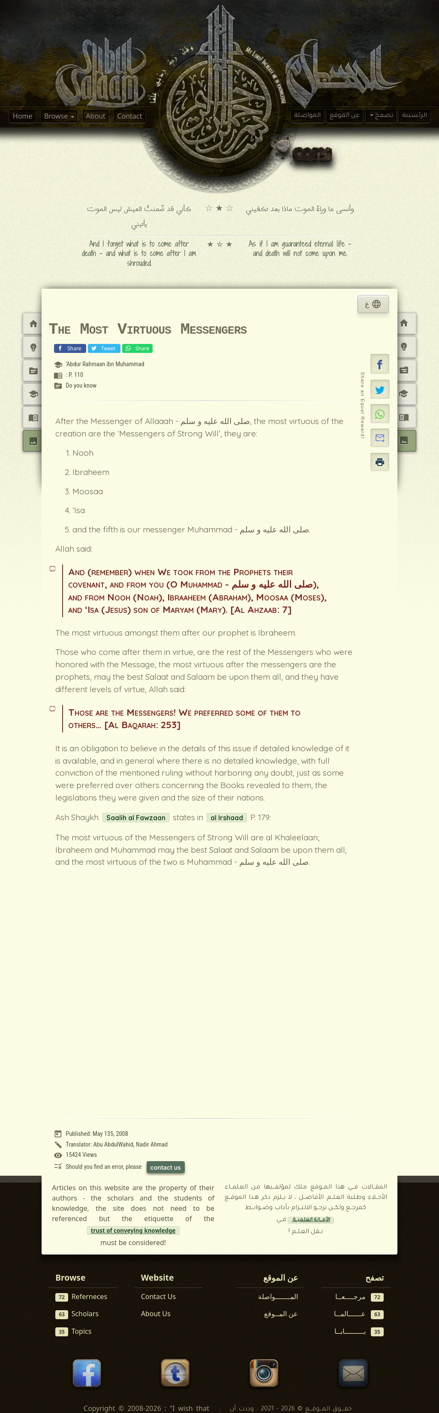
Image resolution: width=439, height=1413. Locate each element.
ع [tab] (373, 304)
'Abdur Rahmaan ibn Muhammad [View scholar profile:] (105, 364)
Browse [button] (56, 116)
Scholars (77, 1314)
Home (23, 116)
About (95, 116)
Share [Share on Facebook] (69, 348)
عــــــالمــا (359, 1314)
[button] (379, 364)
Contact (129, 116)
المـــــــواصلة (278, 1296)
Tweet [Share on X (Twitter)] (103, 348)
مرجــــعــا (359, 1297)
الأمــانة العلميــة (311, 1220)
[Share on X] (380, 388)
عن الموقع (345, 116)
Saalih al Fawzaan (135, 817)
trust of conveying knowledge (133, 1230)
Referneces (81, 1297)
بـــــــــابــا (359, 1331)
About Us (156, 1313)
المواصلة (307, 116)
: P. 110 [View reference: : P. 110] (74, 375)
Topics (73, 1331)
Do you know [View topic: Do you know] (81, 385)
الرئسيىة (414, 116)
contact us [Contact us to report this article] (165, 1167)
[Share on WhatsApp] (380, 413)
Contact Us (158, 1296)
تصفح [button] (383, 116)
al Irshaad (226, 817)
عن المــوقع (281, 1313)
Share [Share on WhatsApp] (136, 348)
